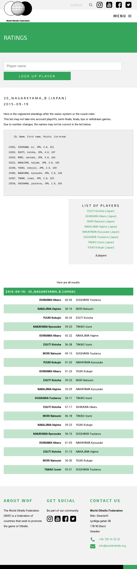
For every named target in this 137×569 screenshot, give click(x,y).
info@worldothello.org (108, 536)
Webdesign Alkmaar (26, 562)
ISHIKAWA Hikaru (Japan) (100, 206)
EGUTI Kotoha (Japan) (100, 201)
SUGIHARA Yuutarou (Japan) (100, 227)
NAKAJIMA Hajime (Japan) (101, 216)
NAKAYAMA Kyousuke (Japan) (100, 222)
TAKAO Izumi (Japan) (101, 232)
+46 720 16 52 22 (105, 529)
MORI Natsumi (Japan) (101, 211)
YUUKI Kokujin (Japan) (101, 237)
